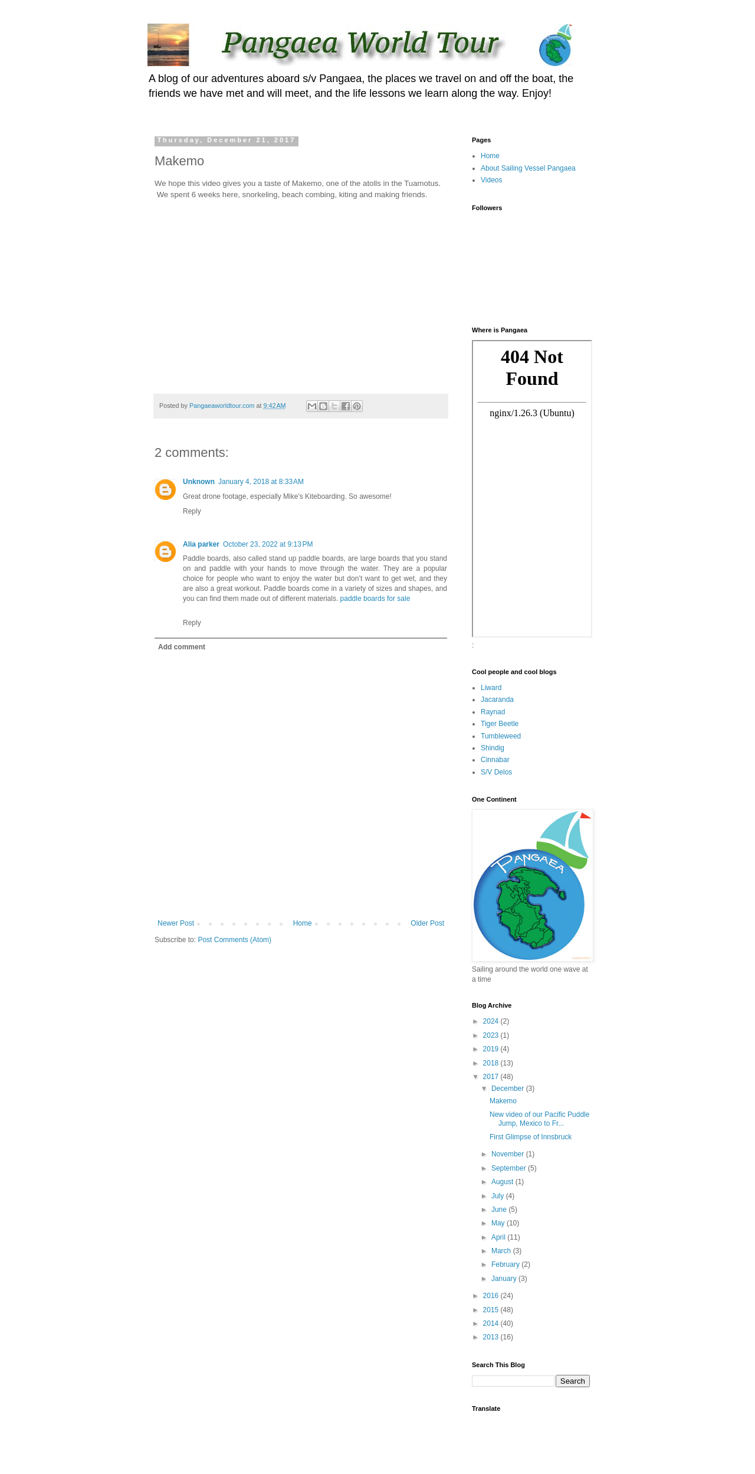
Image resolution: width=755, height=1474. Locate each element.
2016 (492, 1296)
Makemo (503, 1101)
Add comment (181, 647)
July (498, 1196)
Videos (491, 180)
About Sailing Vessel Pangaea (528, 168)
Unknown (199, 482)
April (499, 1237)
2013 (492, 1337)
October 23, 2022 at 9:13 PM (268, 544)
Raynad (493, 712)
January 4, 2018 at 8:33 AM (261, 482)
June (499, 1209)
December (508, 1088)
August (503, 1182)
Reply (192, 511)
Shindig (492, 748)
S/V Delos (496, 772)
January (504, 1278)
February (506, 1264)
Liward (491, 688)
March (502, 1251)
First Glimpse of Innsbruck (531, 1137)
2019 (492, 1049)
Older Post (427, 923)
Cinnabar (495, 760)
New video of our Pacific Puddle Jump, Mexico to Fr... (539, 1118)
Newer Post (175, 923)
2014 (492, 1323)
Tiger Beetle (499, 724)
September (509, 1168)
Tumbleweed (501, 736)
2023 (492, 1035)
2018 (492, 1063)
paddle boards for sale (375, 598)
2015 (492, 1310)
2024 (492, 1021)
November (508, 1154)
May (499, 1223)
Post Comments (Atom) (234, 940)
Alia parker (201, 544)
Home (302, 923)
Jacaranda (497, 699)
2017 (492, 1077)
